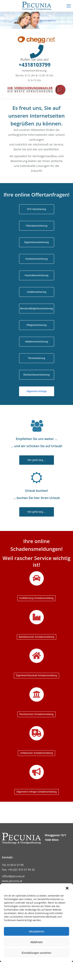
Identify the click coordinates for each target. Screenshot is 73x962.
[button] (67, 888)
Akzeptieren (36, 931)
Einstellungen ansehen (36, 952)
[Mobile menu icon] (68, 6)
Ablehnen (36, 942)
